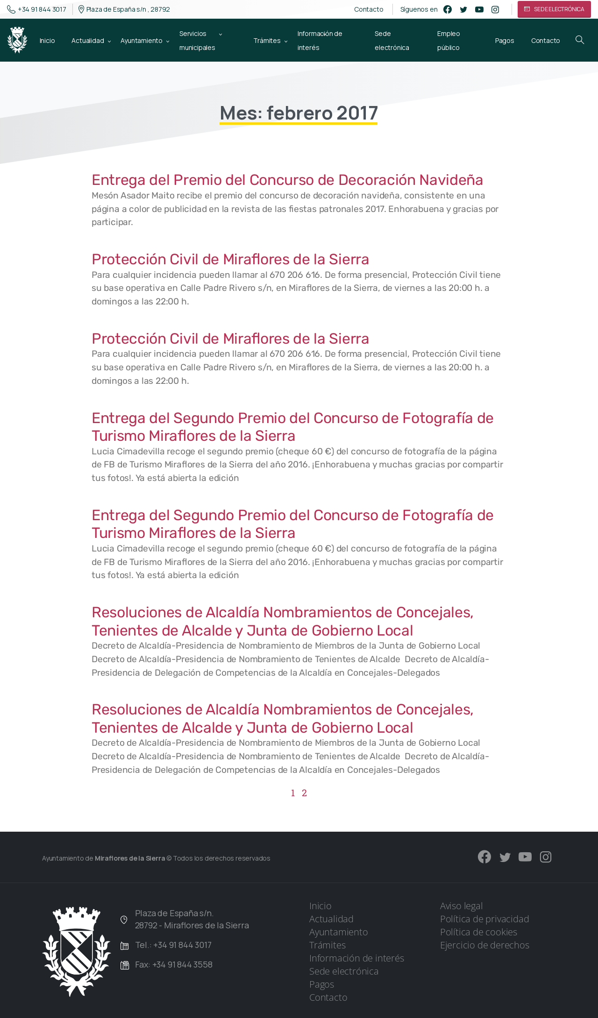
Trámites (327, 945)
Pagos (321, 984)
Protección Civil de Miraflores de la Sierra (231, 259)
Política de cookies (478, 932)
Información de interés (356, 958)
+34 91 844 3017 (36, 9)
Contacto (368, 9)
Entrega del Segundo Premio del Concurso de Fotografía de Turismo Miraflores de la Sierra (293, 427)
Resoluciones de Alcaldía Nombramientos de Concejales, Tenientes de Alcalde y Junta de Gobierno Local (283, 621)
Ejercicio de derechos (484, 945)
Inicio (320, 905)
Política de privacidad (484, 918)
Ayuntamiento (338, 932)
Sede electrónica (344, 971)
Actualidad (331, 918)
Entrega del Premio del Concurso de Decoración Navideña (288, 180)
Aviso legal (461, 905)
